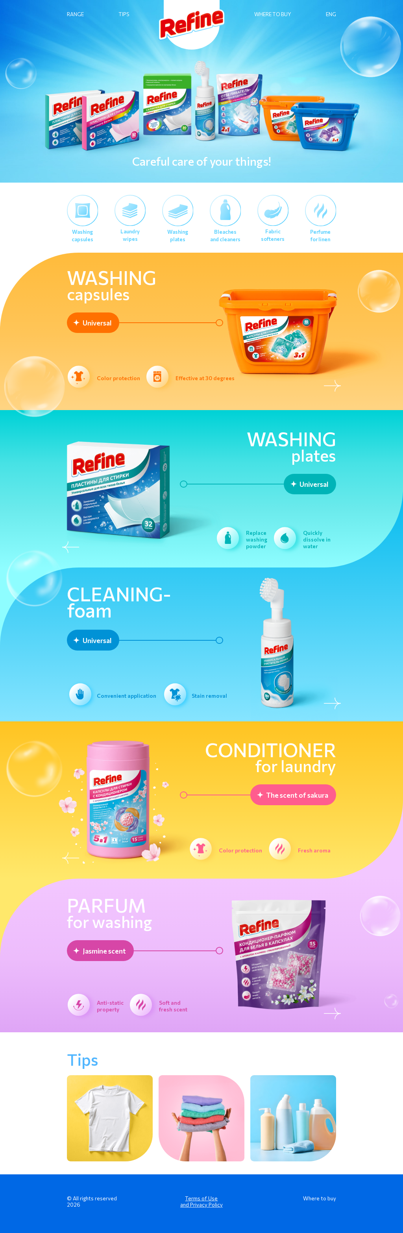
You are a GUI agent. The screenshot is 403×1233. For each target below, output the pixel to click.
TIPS (123, 14)
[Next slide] (331, 386)
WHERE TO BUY (272, 14)
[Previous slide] (71, 548)
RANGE (75, 14)
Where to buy (319, 1198)
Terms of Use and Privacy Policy (201, 1201)
